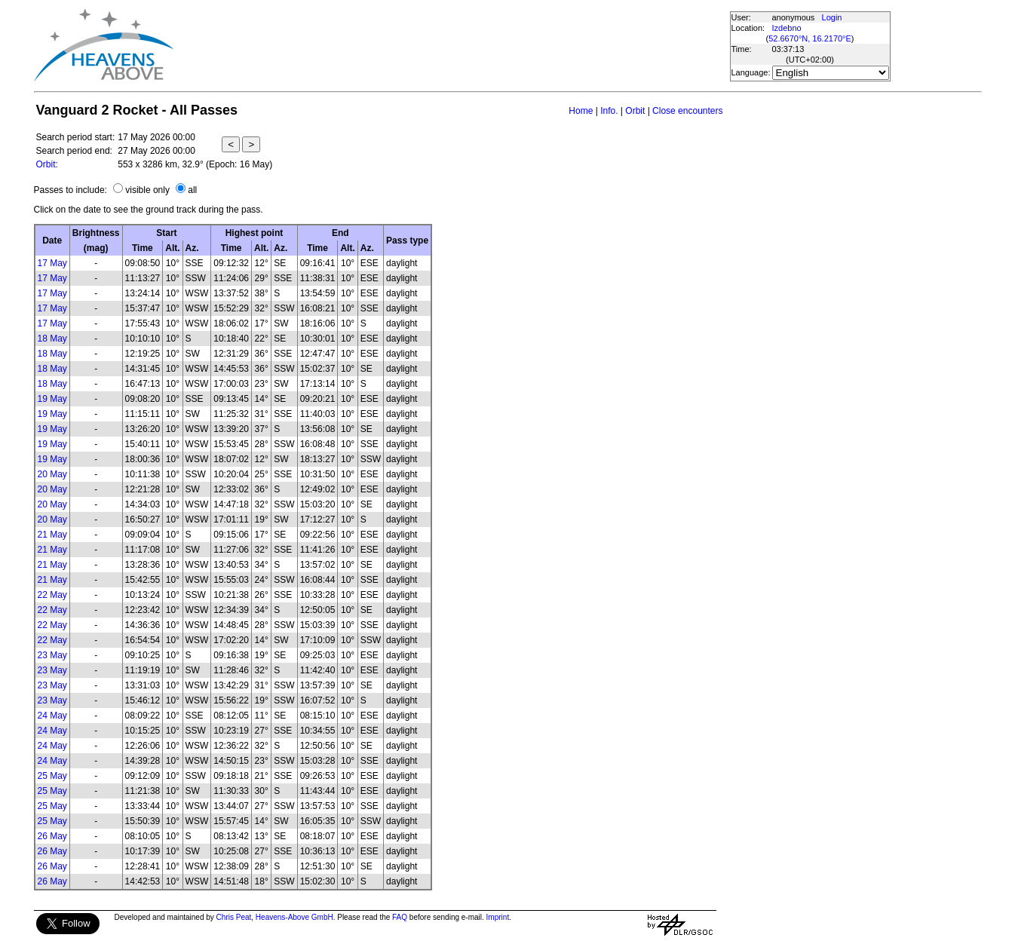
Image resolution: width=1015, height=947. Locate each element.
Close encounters (687, 111)
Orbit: (47, 164)
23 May (52, 655)
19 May (52, 399)
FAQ (399, 917)
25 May (52, 776)
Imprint (498, 917)
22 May (52, 595)
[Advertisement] (450, 45)
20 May (52, 474)
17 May (52, 263)
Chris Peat (234, 917)
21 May (52, 534)
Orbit (635, 111)
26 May (52, 836)
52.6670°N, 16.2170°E (809, 38)
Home (581, 111)
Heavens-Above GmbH (294, 917)
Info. (609, 111)
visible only (147, 190)
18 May (52, 338)
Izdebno (787, 27)
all (192, 190)
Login (832, 17)
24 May (52, 715)
